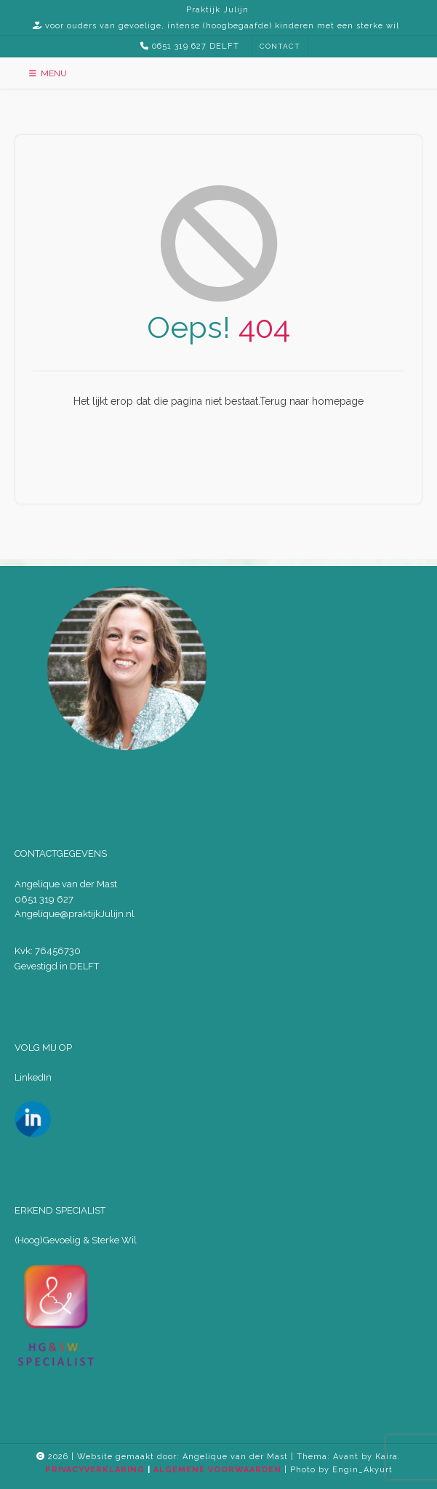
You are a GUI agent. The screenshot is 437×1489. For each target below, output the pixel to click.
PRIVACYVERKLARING (95, 1469)
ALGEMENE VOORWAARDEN (217, 1469)
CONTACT (280, 46)
